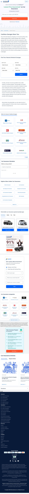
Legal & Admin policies (5, 441)
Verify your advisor (4, 445)
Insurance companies (5, 428)
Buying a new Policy (11, 267)
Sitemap (2, 437)
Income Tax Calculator (5, 409)
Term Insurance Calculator (5, 411)
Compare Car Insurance (21, 188)
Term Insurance (5, 399)
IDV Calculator (21, 196)
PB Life (2, 433)
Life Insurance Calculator (5, 416)
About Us (2, 436)
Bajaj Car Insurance (5, 299)
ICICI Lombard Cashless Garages (21, 133)
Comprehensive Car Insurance (7, 196)
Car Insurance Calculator (7, 192)
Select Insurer (4, 62)
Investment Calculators (6, 406)
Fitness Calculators (5, 408)
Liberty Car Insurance (24, 315)
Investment (4, 400)
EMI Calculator (3, 413)
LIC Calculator (3, 414)
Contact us (3, 444)
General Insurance (5, 395)
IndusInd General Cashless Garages (22, 143)
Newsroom (3, 430)
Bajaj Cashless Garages (7, 123)
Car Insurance (6, 30)
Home (2, 30)
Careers (2, 439)
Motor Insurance (7, 184)
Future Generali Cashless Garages (21, 123)
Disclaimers (3, 388)
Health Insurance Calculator (6, 417)
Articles (2, 425)
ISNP (2, 442)
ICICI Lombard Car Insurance (24, 308)
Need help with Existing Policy (13, 269)
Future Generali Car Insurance (5, 308)
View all (15, 204)
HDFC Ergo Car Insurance (14, 308)
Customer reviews (4, 427)
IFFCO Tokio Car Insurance (5, 315)
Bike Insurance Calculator (5, 422)
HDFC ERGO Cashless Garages (7, 133)
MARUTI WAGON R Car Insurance (8, 227)
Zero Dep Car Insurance (7, 188)
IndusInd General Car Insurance (14, 315)
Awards (2, 431)
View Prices (14, 18)
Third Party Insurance (21, 192)
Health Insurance (5, 402)
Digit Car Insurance (24, 299)
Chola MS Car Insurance (14, 299)
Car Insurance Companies (7, 200)
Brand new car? (14, 21)
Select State (3, 68)
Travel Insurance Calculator (6, 419)
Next (14, 286)
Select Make (17, 62)
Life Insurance (4, 397)
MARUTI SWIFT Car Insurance (23, 227)
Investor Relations (4, 447)
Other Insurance (5, 403)
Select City (16, 68)
